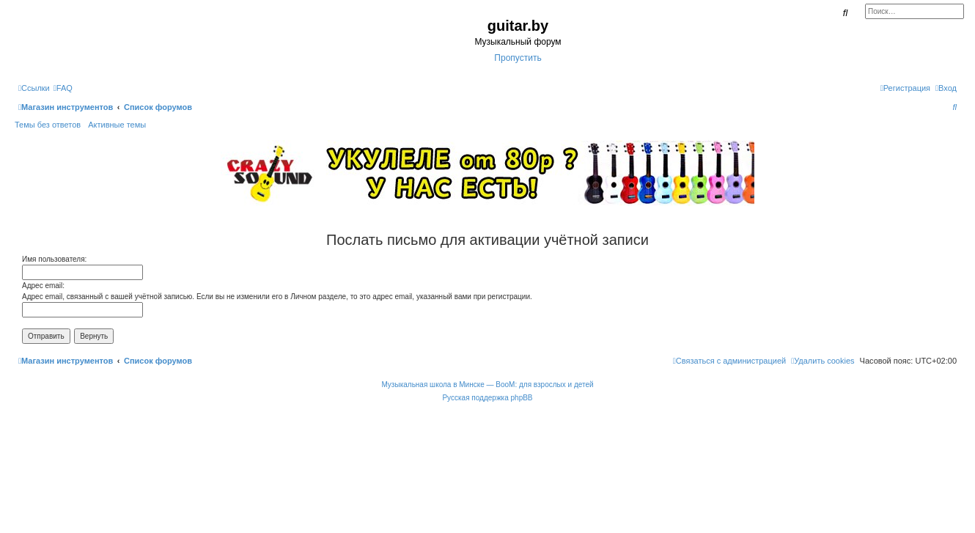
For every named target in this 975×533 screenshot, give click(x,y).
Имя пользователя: (54, 259)
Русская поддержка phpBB (487, 398)
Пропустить (517, 58)
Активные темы (117, 124)
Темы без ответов (48, 124)
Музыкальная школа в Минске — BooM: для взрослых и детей (487, 385)
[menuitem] (63, 88)
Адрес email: (43, 286)
